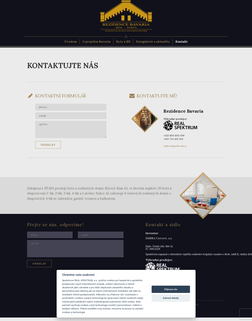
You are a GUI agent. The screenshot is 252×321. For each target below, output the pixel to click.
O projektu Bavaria (96, 42)
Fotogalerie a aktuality (153, 42)
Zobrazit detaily (171, 298)
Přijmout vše (170, 289)
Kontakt (181, 42)
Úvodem (70, 42)
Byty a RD (123, 42)
